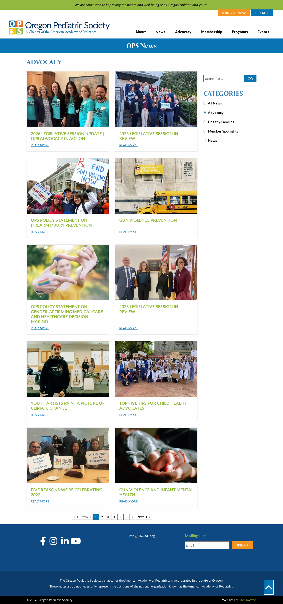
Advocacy (183, 32)
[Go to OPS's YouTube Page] (75, 541)
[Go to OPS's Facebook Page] (44, 541)
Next (144, 517)
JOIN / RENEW (234, 12)
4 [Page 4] (114, 517)
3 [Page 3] (108, 517)
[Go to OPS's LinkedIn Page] (64, 541)
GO (250, 78)
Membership (211, 32)
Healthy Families (221, 121)
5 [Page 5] (120, 517)
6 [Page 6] (126, 517)
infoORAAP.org (142, 535)
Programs (240, 32)
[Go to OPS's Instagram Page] (53, 541)
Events (263, 32)
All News (215, 103)
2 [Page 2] (102, 517)
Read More (40, 145)
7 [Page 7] (132, 517)
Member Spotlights (223, 131)
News (160, 32)
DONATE (262, 12)
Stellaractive (247, 600)
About (140, 32)
